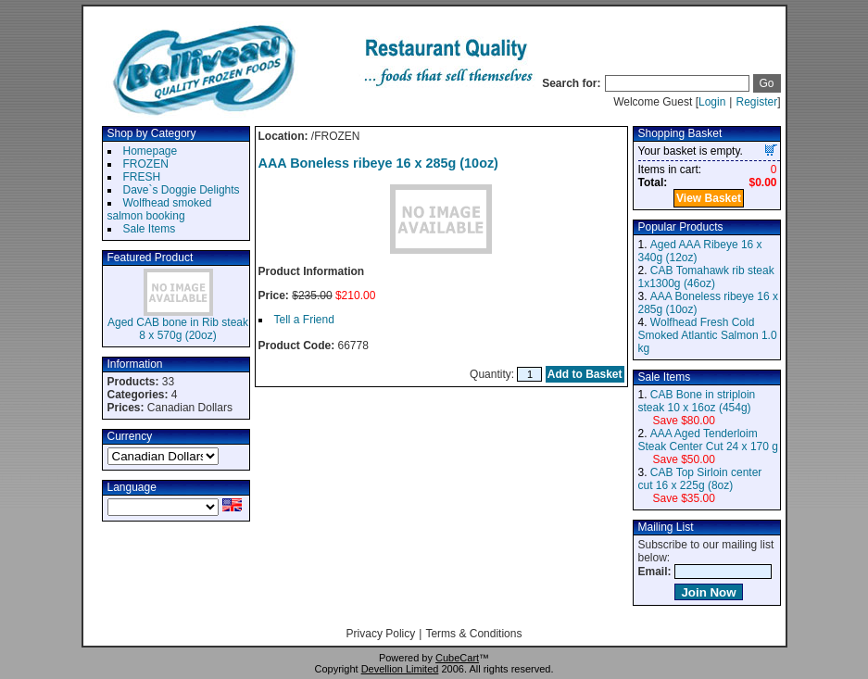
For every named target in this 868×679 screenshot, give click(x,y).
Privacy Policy (381, 633)
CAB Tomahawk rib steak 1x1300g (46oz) (706, 277)
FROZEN (146, 163)
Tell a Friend (304, 319)
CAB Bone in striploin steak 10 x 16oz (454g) (697, 401)
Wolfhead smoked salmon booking (159, 209)
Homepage (150, 151)
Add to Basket (585, 374)
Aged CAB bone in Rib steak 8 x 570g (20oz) (177, 329)
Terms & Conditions (473, 633)
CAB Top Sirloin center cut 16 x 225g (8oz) (700, 479)
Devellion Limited (400, 668)
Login (711, 101)
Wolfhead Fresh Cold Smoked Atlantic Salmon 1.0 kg (707, 335)
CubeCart (457, 657)
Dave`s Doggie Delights (181, 189)
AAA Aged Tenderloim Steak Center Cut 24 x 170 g (708, 440)
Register (756, 101)
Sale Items (149, 228)
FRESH (142, 176)
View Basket (708, 198)
